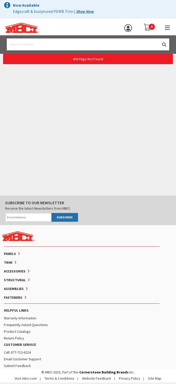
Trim (8, 262)
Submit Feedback (17, 365)
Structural (15, 280)
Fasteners (13, 297)
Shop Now (85, 11)
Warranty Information (20, 318)
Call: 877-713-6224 (17, 352)
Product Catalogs (17, 331)
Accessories (14, 271)
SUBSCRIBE (65, 217)
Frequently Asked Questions (26, 324)
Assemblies (14, 288)
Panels (10, 253)
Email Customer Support (22, 359)
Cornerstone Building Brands (104, 372)
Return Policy (14, 338)
